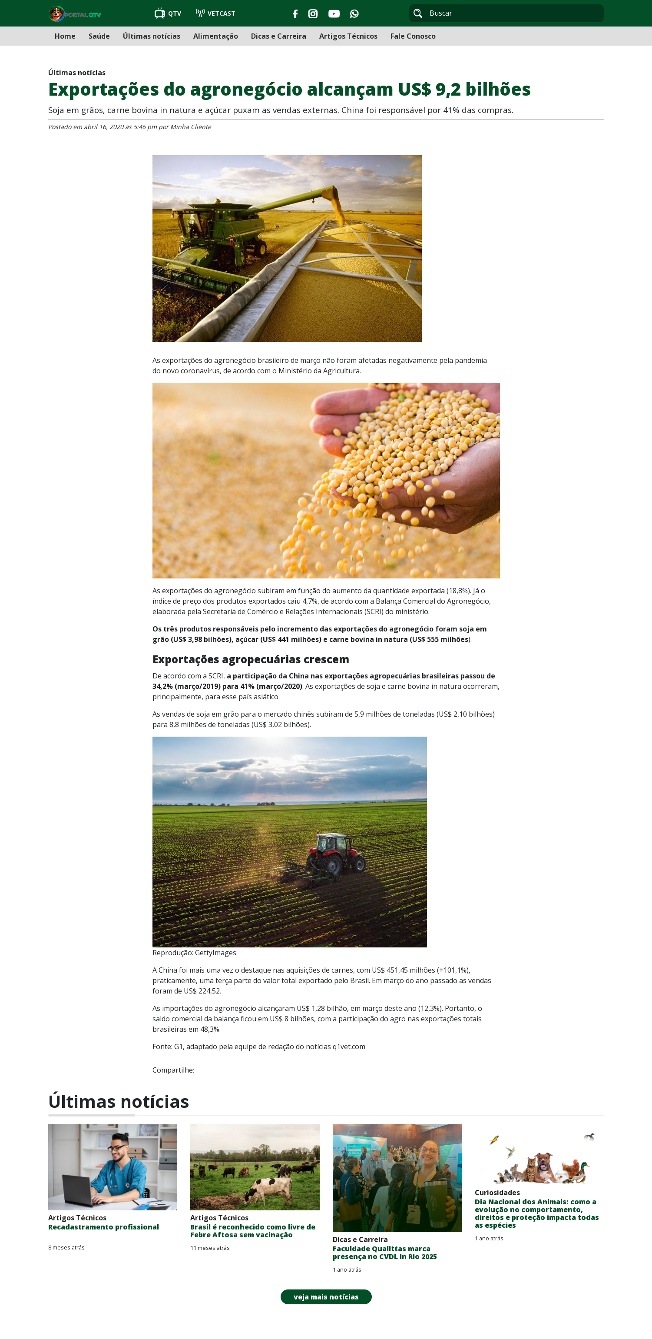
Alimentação (215, 36)
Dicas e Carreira (278, 36)
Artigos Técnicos (348, 36)
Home (65, 36)
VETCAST (215, 13)
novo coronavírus (191, 370)
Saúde (99, 36)
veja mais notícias (326, 1297)
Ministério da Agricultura (319, 370)
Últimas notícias (151, 36)
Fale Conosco (413, 36)
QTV (169, 13)
